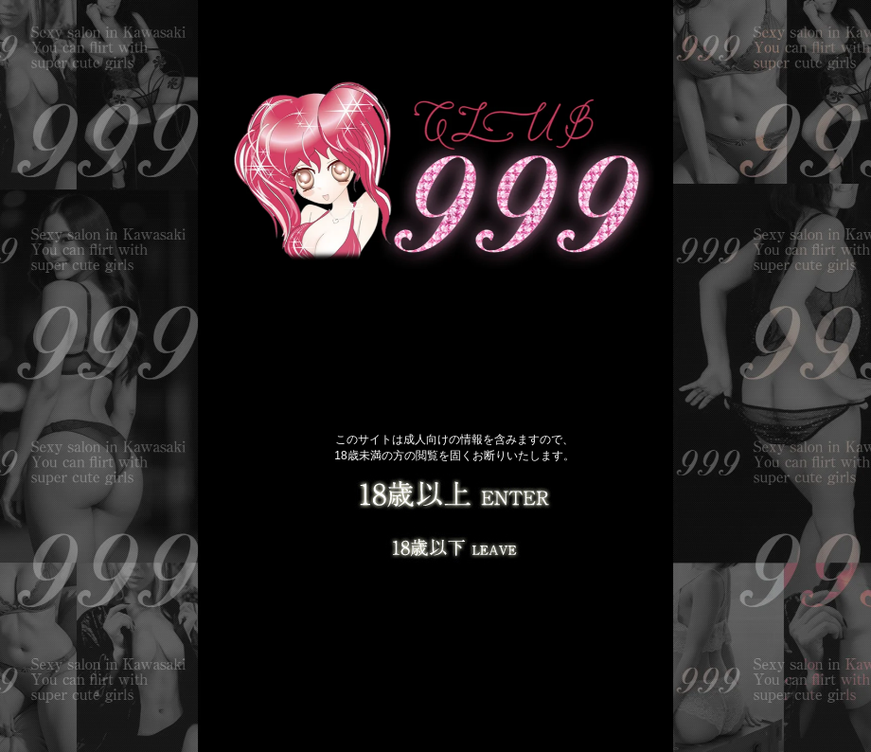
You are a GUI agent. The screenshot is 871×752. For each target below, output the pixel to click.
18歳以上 (454, 497)
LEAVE (454, 544)
